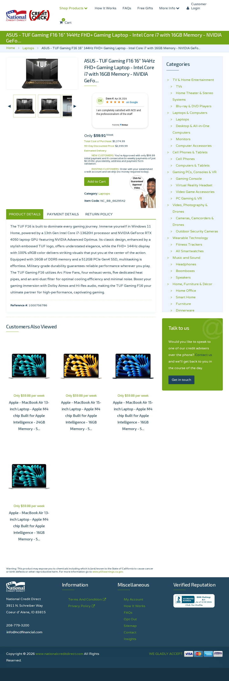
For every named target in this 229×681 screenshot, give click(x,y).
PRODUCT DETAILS (25, 214)
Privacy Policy (79, 606)
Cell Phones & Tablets (190, 152)
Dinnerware (183, 310)
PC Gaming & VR (187, 198)
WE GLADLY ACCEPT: (186, 654)
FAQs (127, 8)
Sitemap (130, 626)
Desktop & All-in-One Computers (191, 129)
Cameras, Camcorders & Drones (193, 221)
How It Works (105, 8)
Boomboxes (184, 271)
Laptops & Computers (190, 113)
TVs (177, 86)
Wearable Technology (190, 238)
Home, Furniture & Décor (192, 284)
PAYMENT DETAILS (63, 214)
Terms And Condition (85, 599)
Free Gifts (145, 8)
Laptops (28, 48)
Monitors (181, 139)
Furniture (182, 304)
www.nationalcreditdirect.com (59, 654)
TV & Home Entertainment (193, 80)
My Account (133, 599)
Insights (130, 639)
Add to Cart (97, 181)
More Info (169, 8)
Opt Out (130, 619)
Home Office (184, 290)
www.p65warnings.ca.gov (107, 571)
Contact (130, 632)
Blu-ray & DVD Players (192, 106)
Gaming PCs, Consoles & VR (194, 172)
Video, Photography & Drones (190, 208)
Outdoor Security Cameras (195, 231)
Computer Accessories (192, 145)
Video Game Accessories (194, 192)
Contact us (203, 355)
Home (10, 48)
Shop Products (74, 8)
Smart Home (184, 297)
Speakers (182, 277)
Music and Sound (186, 257)
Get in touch (181, 380)
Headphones (184, 264)
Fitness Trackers (187, 244)
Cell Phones (184, 159)
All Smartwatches (188, 251)
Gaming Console (187, 178)
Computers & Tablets (191, 165)
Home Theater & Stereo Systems (193, 96)
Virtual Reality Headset (192, 185)
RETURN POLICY (99, 214)
